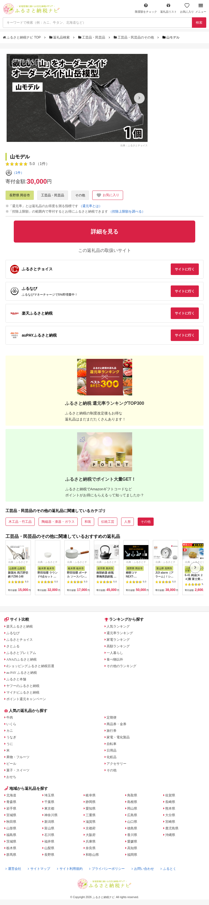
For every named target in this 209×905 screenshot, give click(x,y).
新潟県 (49, 821)
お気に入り (187, 8)
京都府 (91, 828)
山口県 (132, 821)
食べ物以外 (115, 659)
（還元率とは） (90, 206)
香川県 (132, 835)
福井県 (49, 841)
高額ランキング (118, 646)
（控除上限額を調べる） (127, 211)
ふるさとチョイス (19, 639)
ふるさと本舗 (16, 679)
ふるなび (13, 633)
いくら (11, 724)
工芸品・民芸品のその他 (134, 37)
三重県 (91, 815)
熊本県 (170, 808)
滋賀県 (91, 821)
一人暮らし (115, 652)
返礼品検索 (60, 37)
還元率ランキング (120, 633)
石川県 (49, 835)
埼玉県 (49, 795)
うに (9, 744)
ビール (11, 763)
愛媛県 (132, 841)
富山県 (49, 828)
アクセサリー (116, 763)
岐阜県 (91, 795)
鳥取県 (132, 795)
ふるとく (168, 869)
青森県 (11, 802)
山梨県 (49, 848)
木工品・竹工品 (20, 522)
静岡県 (91, 802)
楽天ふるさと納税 (19, 626)
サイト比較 (16, 619)
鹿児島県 (171, 828)
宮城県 (11, 815)
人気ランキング (118, 626)
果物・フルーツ (17, 757)
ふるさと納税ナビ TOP (22, 37)
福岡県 (132, 854)
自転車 (111, 744)
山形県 (11, 828)
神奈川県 (51, 815)
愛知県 (91, 808)
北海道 (11, 795)
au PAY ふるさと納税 (21, 672)
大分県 (170, 815)
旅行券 (111, 730)
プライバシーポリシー (107, 869)
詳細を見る (24, 60)
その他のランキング (121, 666)
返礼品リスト (168, 8)
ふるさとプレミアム (21, 652)
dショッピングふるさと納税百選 (30, 666)
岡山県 (132, 808)
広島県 (132, 815)
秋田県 (11, 821)
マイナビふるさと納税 (22, 692)
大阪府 (91, 835)
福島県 (11, 835)
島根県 (132, 802)
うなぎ (11, 737)
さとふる (13, 646)
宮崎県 (170, 821)
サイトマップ (39, 869)
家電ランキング (118, 639)
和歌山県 (92, 854)
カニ (9, 730)
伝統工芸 (107, 522)
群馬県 (11, 854)
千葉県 (49, 802)
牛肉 (9, 717)
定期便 (111, 717)
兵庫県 (91, 841)
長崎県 (170, 802)
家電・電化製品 (118, 737)
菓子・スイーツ (17, 770)
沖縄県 (170, 835)
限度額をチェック (146, 8)
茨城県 (11, 841)
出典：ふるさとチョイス (134, 145)
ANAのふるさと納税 (21, 659)
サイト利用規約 (70, 869)
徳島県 (132, 828)
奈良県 (91, 848)
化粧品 (111, 757)
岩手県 (11, 808)
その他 (80, 195)
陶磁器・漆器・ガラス (58, 522)
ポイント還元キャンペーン (26, 699)
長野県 (49, 854)
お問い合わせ (143, 869)
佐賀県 (170, 795)
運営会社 (13, 869)
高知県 (132, 848)
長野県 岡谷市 (19, 195)
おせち (11, 777)
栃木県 (11, 848)
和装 (88, 522)
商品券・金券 (116, 724)
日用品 (111, 750)
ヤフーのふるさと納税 (22, 685)
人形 (127, 522)
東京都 (49, 808)
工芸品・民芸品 (92, 37)
